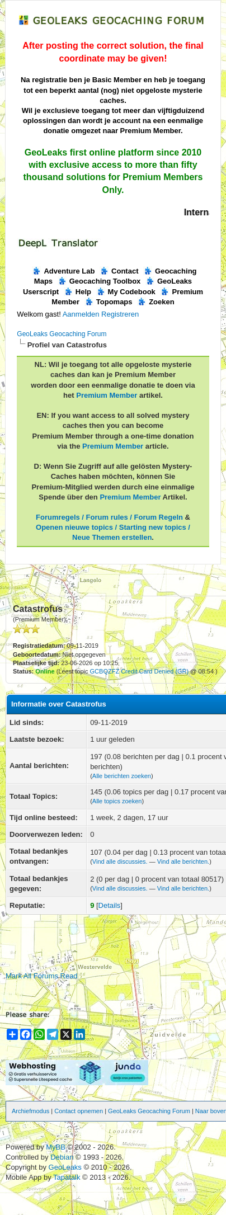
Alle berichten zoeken (121, 776)
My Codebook (126, 292)
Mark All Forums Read (42, 976)
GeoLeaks (66, 1167)
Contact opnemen (78, 1111)
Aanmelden (81, 314)
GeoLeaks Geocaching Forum (61, 334)
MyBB (55, 1147)
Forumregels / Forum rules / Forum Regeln (109, 517)
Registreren (120, 314)
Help (77, 292)
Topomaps (108, 302)
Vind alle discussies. (120, 861)
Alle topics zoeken (117, 801)
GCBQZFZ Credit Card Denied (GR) (139, 671)
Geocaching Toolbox (99, 281)
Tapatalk (67, 1177)
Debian (63, 1157)
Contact (119, 271)
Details (109, 905)
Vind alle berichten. (183, 861)
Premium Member (106, 395)
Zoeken (156, 302)
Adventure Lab (63, 271)
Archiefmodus (30, 1111)
